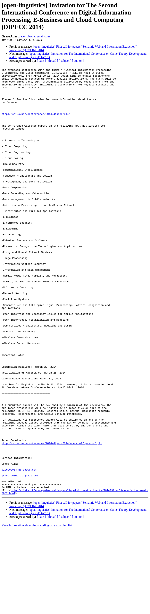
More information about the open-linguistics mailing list (37, 610)
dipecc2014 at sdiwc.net (19, 550)
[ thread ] (52, 60)
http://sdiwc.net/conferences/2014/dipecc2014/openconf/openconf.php (52, 518)
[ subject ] (65, 60)
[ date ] (41, 60)
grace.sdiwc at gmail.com (34, 36)
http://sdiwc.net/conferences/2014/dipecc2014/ (36, 123)
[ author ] (78, 60)
